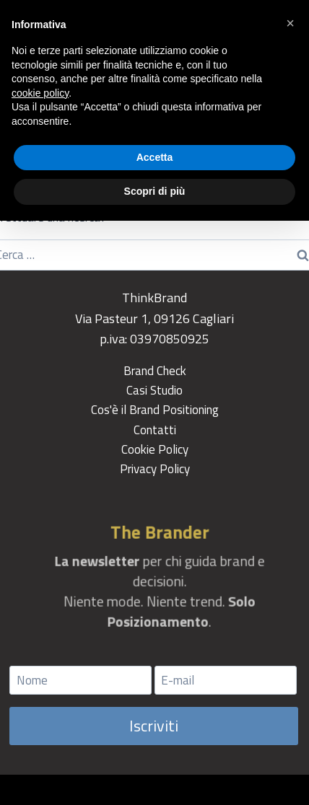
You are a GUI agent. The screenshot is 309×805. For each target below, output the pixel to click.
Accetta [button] (154, 157)
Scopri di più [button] (155, 191)
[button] (290, 23)
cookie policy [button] (40, 93)
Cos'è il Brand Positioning (155, 409)
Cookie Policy (154, 449)
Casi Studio (154, 390)
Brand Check (154, 370)
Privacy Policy (155, 468)
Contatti (155, 430)
